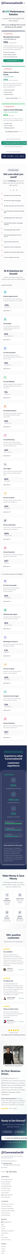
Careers (3, 1249)
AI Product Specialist (6, 1206)
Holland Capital (11, 1172)
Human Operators (5, 1197)
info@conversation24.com (8, 1161)
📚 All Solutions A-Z (6, 1222)
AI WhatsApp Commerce (7, 1204)
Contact (3, 1251)
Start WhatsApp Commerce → (13, 131)
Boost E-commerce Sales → (13, 98)
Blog (2, 1224)
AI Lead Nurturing (5, 1188)
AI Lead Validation (5, 1184)
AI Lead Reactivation (6, 1186)
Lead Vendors (4, 1233)
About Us (3, 1246)
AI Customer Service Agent (8, 1210)
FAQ (2, 1235)
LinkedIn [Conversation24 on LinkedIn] (4, 1167)
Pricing (3, 1228)
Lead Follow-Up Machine (7, 1231)
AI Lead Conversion (6, 1181)
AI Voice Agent (5, 1192)
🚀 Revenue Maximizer (6, 1195)
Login (2, 1253)
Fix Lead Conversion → (13, 60)
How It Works (4, 1237)
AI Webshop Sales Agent (7, 1208)
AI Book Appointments (7, 1179)
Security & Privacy (5, 1239)
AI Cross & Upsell (5, 1190)
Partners (3, 1226)
